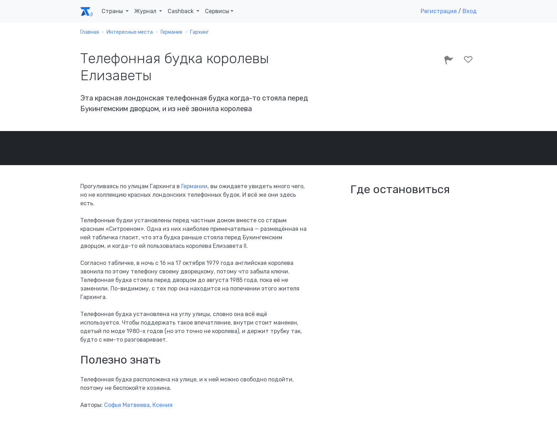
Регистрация (439, 11)
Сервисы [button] (217, 11)
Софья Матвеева (127, 405)
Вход (470, 11)
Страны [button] (113, 11)
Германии (194, 186)
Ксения (162, 405)
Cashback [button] (181, 11)
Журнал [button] (146, 11)
